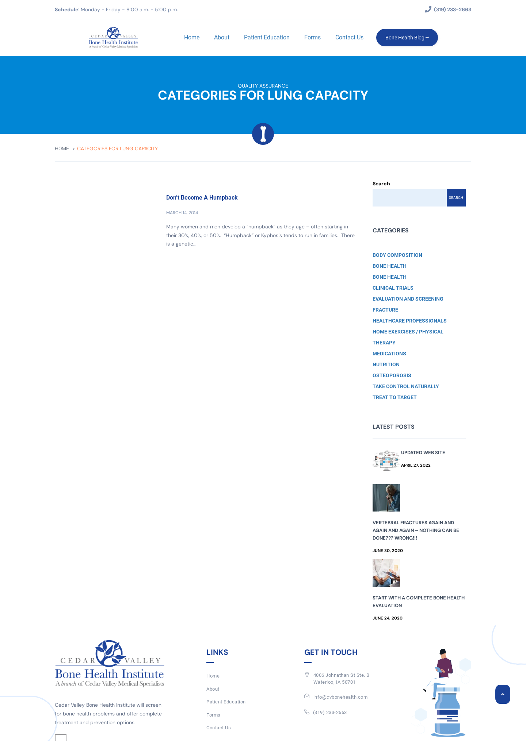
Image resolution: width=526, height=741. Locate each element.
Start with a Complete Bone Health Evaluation (419, 602)
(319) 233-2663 (330, 712)
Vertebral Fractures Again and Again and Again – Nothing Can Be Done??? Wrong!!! (416, 530)
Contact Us (349, 37)
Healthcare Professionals (410, 321)
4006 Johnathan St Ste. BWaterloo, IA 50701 (341, 678)
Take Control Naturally (406, 386)
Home (191, 37)
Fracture (385, 310)
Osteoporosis (392, 375)
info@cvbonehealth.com (340, 697)
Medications (389, 353)
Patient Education (267, 37)
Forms (312, 37)
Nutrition (386, 364)
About (221, 37)
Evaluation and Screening (408, 299)
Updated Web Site (423, 452)
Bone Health (390, 266)
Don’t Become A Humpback (202, 197)
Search (381, 183)
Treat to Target (395, 397)
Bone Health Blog (407, 37)
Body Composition (397, 255)
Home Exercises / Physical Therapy (408, 337)
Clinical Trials (393, 288)
